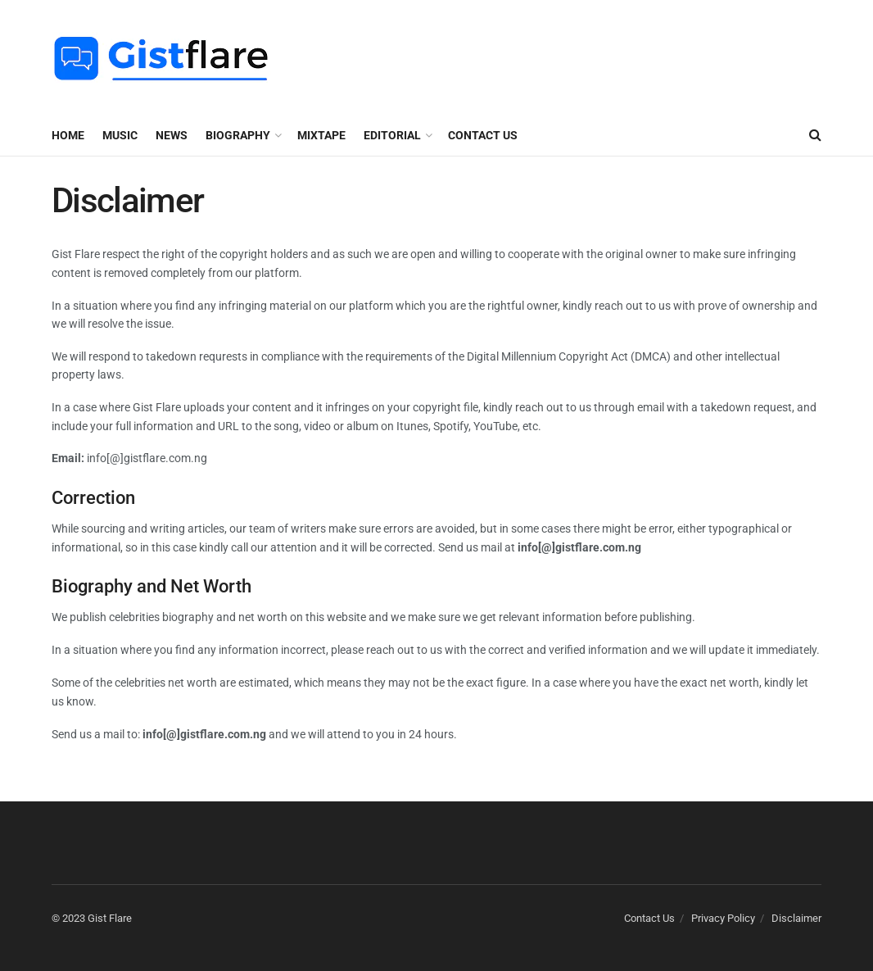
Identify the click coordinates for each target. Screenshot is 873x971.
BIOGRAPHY (238, 135)
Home (68, 135)
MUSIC (120, 135)
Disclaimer (796, 918)
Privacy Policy (723, 918)
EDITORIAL (392, 135)
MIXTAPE (321, 135)
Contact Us (483, 135)
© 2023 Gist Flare (92, 918)
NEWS (172, 135)
